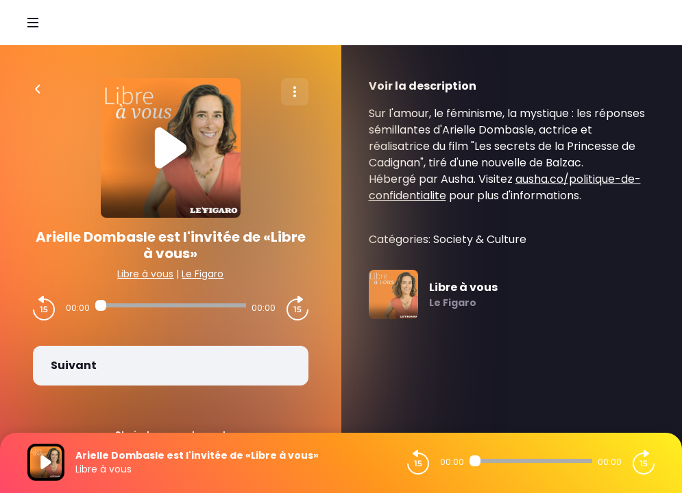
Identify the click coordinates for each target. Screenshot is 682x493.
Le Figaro (202, 274)
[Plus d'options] (294, 91)
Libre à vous (145, 274)
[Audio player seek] (170, 305)
